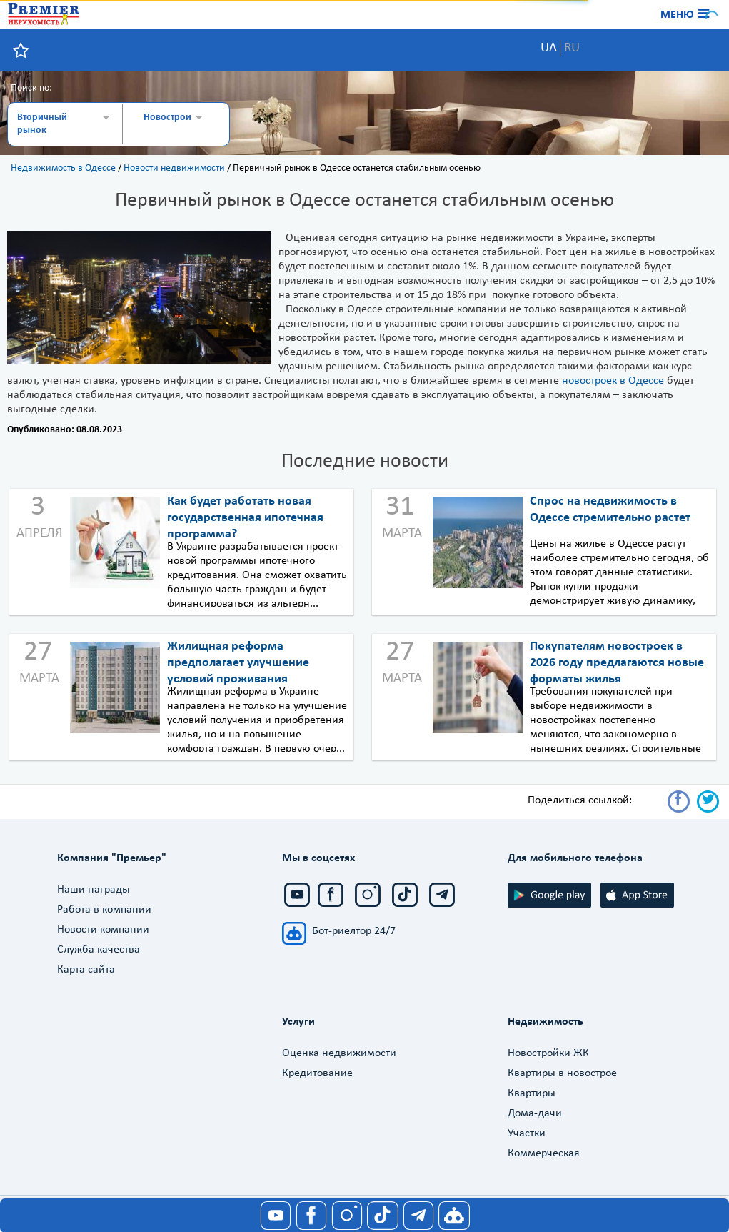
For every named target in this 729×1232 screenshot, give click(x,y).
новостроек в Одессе (613, 381)
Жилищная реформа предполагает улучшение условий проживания (238, 663)
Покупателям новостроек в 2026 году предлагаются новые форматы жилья (617, 663)
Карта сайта (86, 969)
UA (549, 48)
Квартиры (531, 1093)
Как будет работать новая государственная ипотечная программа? (245, 518)
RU (572, 48)
